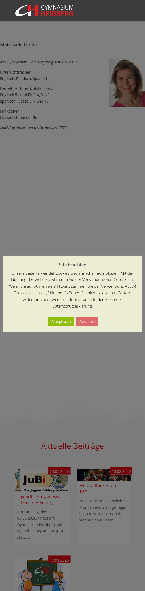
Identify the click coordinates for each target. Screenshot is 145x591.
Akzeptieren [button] (61, 321)
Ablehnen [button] (87, 321)
